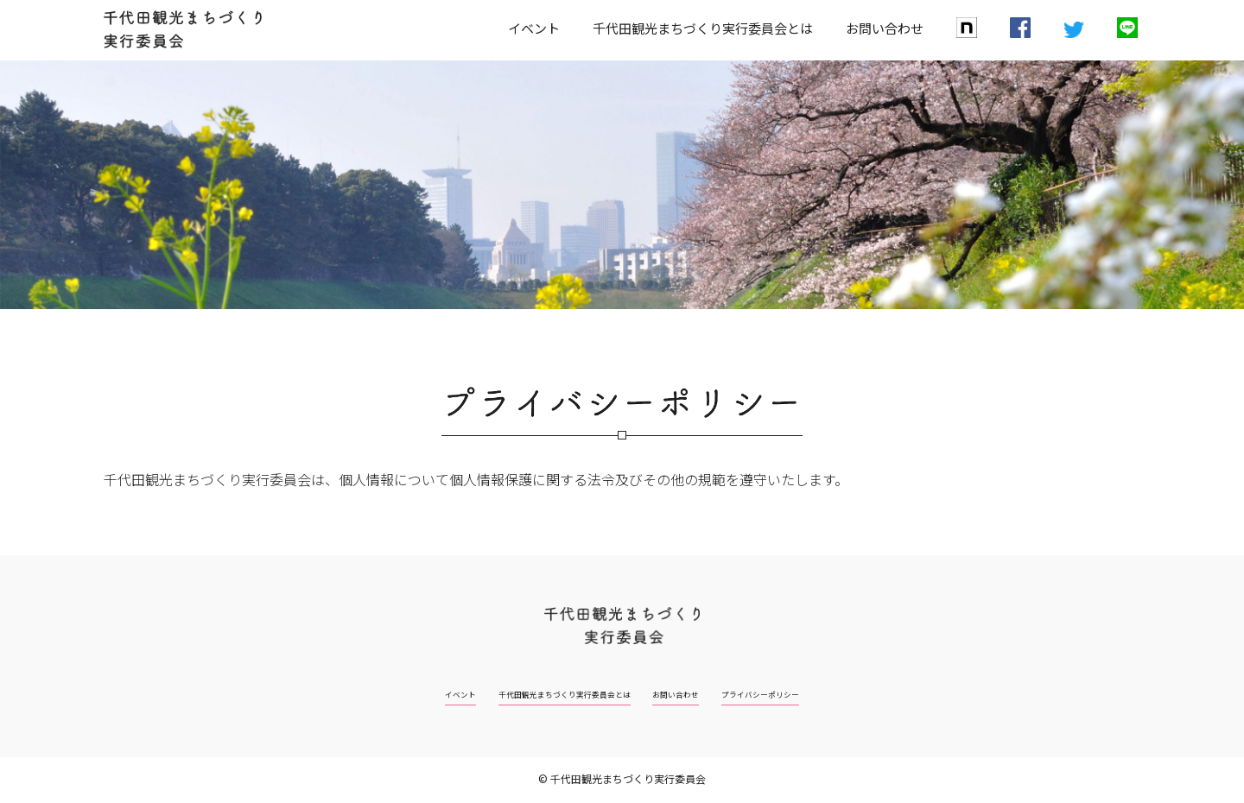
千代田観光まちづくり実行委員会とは (703, 28)
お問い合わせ (884, 28)
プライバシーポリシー (808, 693)
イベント (534, 28)
